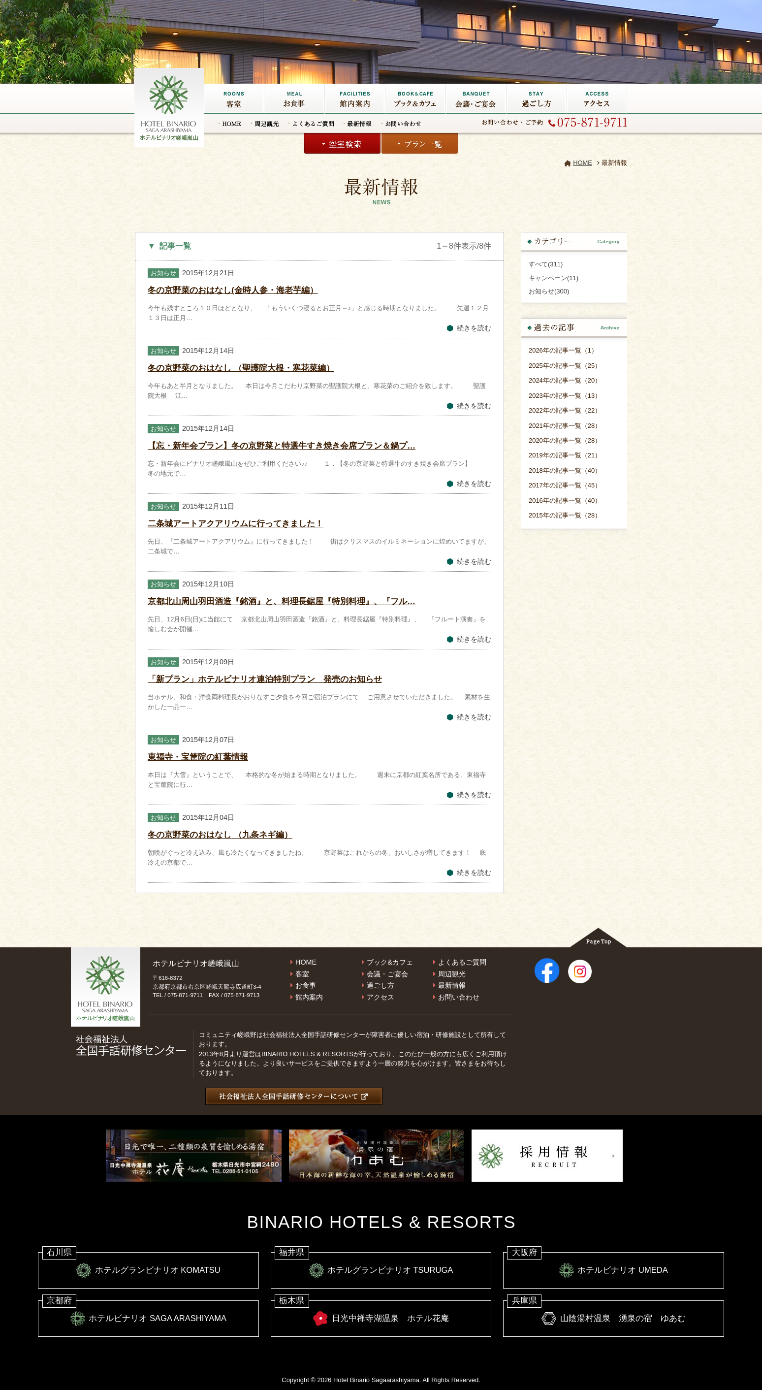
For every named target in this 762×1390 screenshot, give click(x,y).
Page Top (598, 937)
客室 (234, 99)
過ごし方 (536, 99)
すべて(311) (546, 264)
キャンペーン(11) (553, 278)
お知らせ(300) (549, 291)
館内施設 (354, 99)
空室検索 (342, 143)
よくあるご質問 (311, 123)
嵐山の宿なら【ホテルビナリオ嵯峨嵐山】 (170, 106)
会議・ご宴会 (475, 99)
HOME (230, 123)
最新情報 (358, 123)
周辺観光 (265, 123)
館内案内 (309, 997)
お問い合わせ (401, 123)
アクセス (597, 99)
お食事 (294, 99)
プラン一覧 (419, 143)
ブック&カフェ (415, 99)
